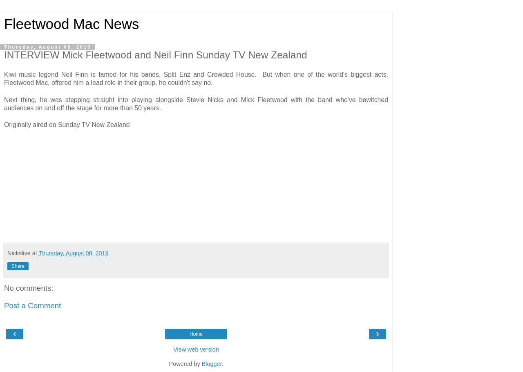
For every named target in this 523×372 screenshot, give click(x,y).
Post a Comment (32, 305)
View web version (196, 349)
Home (196, 334)
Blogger (212, 364)
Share (18, 266)
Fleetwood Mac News (71, 24)
